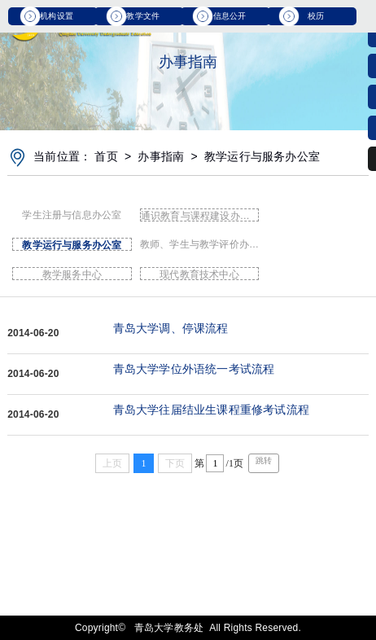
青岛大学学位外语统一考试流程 (194, 368)
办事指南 (161, 156)
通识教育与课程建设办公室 (200, 215)
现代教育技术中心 (199, 274)
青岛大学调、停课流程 (171, 328)
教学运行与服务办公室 (262, 156)
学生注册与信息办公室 (71, 215)
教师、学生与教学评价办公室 (200, 244)
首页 (105, 156)
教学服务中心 (72, 274)
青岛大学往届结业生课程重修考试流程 (211, 409)
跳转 (264, 460)
